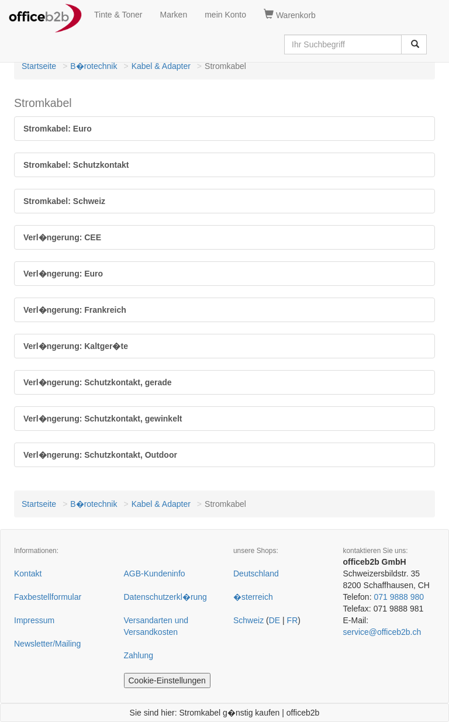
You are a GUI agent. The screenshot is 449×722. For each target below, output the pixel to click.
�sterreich (253, 597)
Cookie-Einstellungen (167, 680)
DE (274, 620)
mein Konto (225, 14)
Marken (174, 14)
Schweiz (248, 620)
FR (292, 620)
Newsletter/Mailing (47, 643)
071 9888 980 (399, 597)
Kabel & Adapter (161, 66)
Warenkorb (290, 14)
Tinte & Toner (118, 14)
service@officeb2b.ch (382, 632)
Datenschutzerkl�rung (165, 597)
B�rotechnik (93, 66)
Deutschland (256, 573)
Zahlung (139, 655)
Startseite (39, 66)
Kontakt (28, 573)
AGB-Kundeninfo (154, 573)
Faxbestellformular (47, 597)
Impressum (34, 620)
